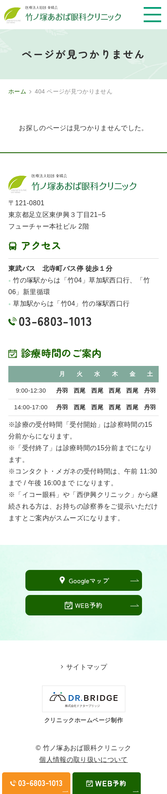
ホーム (17, 91)
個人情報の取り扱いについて (83, 759)
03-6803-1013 (55, 320)
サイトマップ (86, 666)
